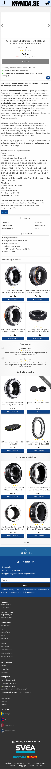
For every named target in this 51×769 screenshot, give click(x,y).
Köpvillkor (4, 629)
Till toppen (25, 551)
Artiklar (3, 666)
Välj (38, 411)
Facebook (4, 701)
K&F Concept (28, 47)
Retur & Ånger (5, 632)
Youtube (4, 705)
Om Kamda (5, 646)
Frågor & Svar (5, 626)
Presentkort (4, 639)
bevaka (25, 61)
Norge (5, 719)
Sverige (5, 714)
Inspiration (4, 672)
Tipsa (4, 212)
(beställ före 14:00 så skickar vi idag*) (14, 689)
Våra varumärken (7, 650)
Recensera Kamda (7, 653)
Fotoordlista (5, 669)
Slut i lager (25, 57)
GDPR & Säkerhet (7, 656)
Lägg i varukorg (13, 299)
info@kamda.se (6, 605)
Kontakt (3, 635)
